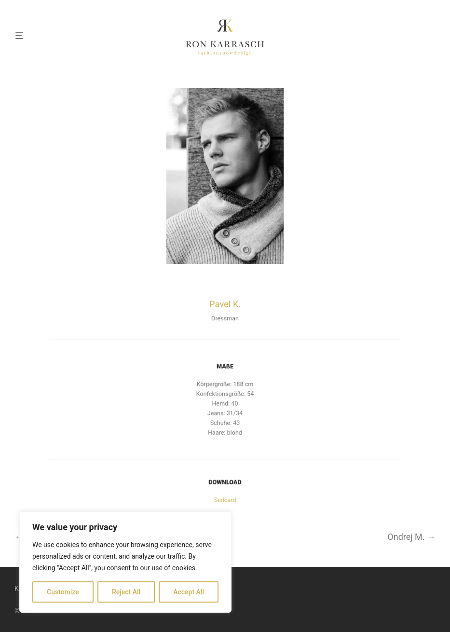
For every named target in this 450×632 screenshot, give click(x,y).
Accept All (188, 592)
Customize (63, 592)
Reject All (126, 592)
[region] (125, 562)
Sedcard (224, 498)
